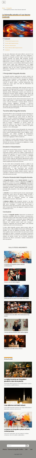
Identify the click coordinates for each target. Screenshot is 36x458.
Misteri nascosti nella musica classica (13, 349)
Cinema (10, 449)
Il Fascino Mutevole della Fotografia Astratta (13, 47)
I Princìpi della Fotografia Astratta (11, 41)
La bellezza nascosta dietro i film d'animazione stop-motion (17, 315)
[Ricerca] (16, 446)
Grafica (21, 449)
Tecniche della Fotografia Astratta (11, 43)
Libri (26, 449)
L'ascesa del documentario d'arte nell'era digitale (16, 332)
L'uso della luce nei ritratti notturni (14, 405)
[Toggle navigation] (4, 2)
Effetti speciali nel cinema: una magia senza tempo (16, 298)
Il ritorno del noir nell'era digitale (12, 282)
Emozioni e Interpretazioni (10, 45)
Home (3, 8)
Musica (5, 449)
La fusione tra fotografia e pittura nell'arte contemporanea (14, 265)
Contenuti (7, 39)
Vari (31, 449)
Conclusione (7, 49)
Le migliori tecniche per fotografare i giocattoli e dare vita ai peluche (15, 380)
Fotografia (9, 8)
